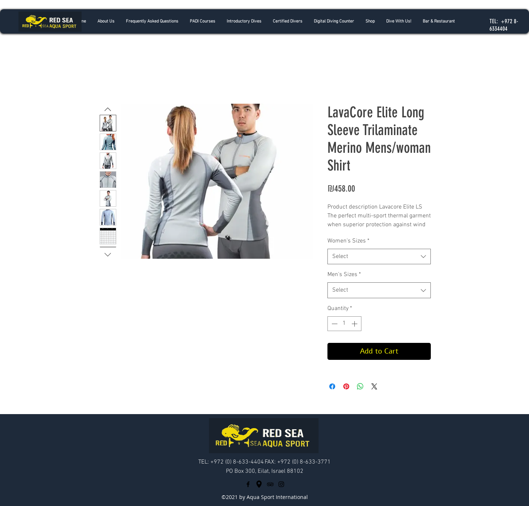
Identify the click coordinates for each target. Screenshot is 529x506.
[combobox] (379, 257)
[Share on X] (374, 386)
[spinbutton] (344, 324)
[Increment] (355, 324)
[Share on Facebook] (332, 386)
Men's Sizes (344, 274)
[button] (244, 21)
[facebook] (248, 484)
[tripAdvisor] (270, 484)
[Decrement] (334, 324)
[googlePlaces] (259, 484)
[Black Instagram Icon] (281, 484)
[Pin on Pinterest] (346, 386)
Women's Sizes (348, 241)
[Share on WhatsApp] (360, 386)
